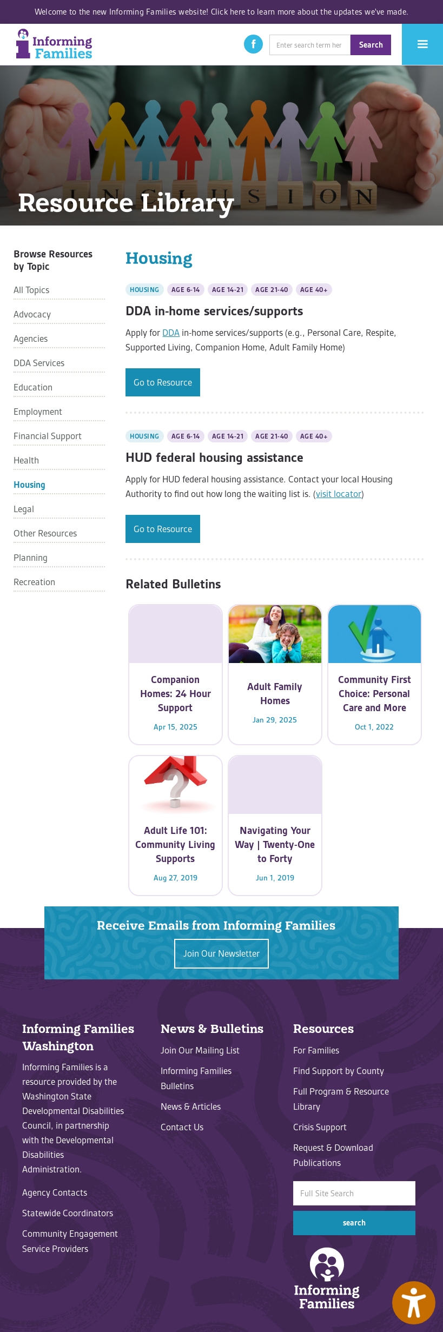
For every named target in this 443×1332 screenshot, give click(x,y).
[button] (253, 44)
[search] (310, 45)
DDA (171, 332)
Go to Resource (163, 382)
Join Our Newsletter (221, 953)
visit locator (338, 493)
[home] (54, 43)
